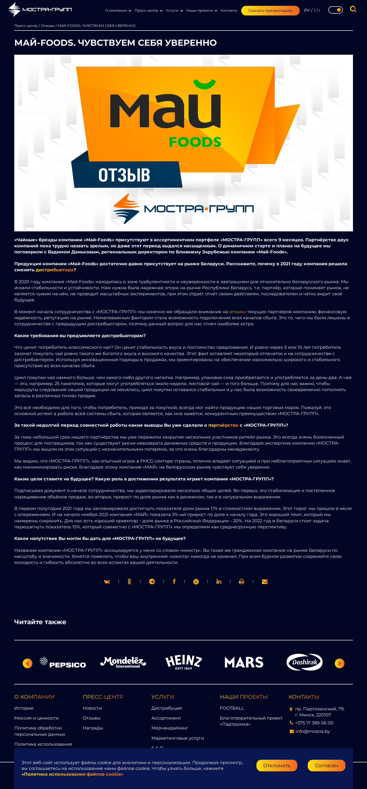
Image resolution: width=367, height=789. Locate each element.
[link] (196, 581)
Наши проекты (199, 10)
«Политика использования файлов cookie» (72, 774)
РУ (307, 10)
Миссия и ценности (36, 718)
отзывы (237, 311)
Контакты (229, 10)
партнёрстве (223, 425)
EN (317, 10)
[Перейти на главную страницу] (40, 10)
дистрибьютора (55, 270)
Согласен (326, 765)
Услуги (172, 10)
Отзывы (91, 718)
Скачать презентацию (270, 10)
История (24, 708)
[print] (174, 581)
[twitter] (107, 581)
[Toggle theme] (335, 10)
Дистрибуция (166, 708)
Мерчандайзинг (169, 728)
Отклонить (276, 765)
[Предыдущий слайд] (27, 663)
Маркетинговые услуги (177, 738)
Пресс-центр (146, 10)
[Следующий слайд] (340, 663)
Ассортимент (166, 718)
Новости (92, 708)
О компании (116, 10)
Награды (93, 728)
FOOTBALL (232, 708)
